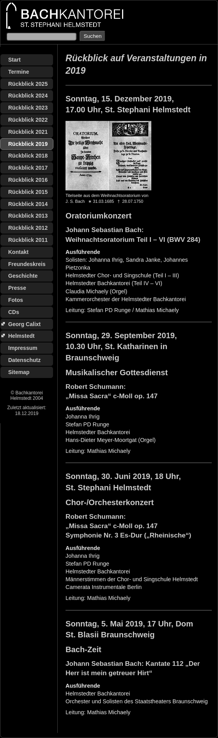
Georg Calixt (24, 324)
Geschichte (22, 276)
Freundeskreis (27, 264)
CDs (13, 312)
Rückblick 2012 (28, 228)
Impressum (22, 348)
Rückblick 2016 (28, 180)
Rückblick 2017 (28, 168)
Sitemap (18, 372)
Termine (18, 72)
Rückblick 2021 (28, 132)
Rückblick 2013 (28, 216)
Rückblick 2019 (28, 144)
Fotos (15, 300)
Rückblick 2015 (28, 192)
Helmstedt (21, 336)
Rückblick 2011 (28, 240)
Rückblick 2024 (28, 95)
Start (14, 60)
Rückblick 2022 (28, 120)
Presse (17, 288)
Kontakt (18, 252)
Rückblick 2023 (28, 108)
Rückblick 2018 (28, 156)
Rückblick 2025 (28, 84)
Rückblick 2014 (28, 204)
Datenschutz (24, 360)
